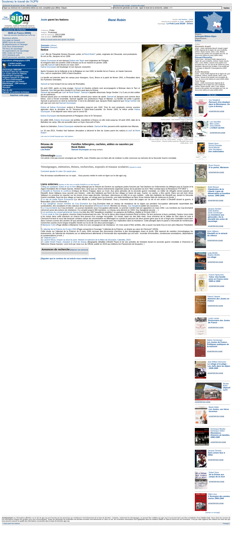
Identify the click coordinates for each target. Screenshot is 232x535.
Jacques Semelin (214, 209)
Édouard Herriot (102, 206)
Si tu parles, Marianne (218, 167)
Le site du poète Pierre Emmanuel (58, 199)
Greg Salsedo (215, 126)
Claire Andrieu (213, 211)
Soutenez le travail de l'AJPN (20, 1)
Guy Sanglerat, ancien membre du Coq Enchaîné (65, 204)
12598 (191, 19)
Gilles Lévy (212, 494)
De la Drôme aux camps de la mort (217, 475)
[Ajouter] (59, 156)
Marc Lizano (214, 124)
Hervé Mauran (214, 147)
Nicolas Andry (226, 385)
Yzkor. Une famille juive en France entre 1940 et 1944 (218, 279)
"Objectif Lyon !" (50, 238)
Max (42, 73)
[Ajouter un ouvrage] (212, 512)
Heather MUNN (214, 255)
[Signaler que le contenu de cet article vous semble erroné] (68, 258)
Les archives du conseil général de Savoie (60, 212)
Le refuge (212, 257)
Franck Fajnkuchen (216, 275)
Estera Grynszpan (48, 116)
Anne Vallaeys (213, 231)
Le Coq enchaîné (49, 208)
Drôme (198, 40)
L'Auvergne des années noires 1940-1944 (219, 497)
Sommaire (45, 45)
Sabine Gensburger (214, 340)
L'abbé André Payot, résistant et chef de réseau (65, 242)
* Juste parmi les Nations (11, 523)
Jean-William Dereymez (217, 362)
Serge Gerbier (131, 101)
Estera (43, 107)
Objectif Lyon (226, 389)
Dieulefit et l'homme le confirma (57, 191)
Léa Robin (45, 149)
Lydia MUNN (212, 253)
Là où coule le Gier (50, 214)
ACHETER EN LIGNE (216, 111)
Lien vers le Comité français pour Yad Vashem (57, 136)
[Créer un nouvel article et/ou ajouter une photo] (58, 40)
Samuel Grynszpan (67, 103)
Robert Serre (213, 144)
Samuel (51, 65)
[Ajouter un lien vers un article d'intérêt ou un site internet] (79, 184)
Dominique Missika (217, 429)
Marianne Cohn (49, 225)
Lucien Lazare (213, 318)
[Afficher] (53, 45)
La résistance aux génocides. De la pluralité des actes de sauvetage (218, 218)
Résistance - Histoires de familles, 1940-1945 (220, 435)
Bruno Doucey (214, 165)
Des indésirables (216, 151)
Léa (180, 118)
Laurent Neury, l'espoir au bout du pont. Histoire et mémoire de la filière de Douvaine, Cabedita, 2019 (86, 240)
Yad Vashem (182, 19)
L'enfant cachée (217, 128)
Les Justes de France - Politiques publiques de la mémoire (218, 344)
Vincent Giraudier (215, 145)
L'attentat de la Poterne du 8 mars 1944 (59, 229)
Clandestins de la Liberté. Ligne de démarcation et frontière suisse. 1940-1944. (219, 192)
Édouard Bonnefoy (203, 57)
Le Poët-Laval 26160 (176, 23)
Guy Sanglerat (214, 100)
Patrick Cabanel (214, 297)
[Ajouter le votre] (135, 167)
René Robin (188, 118)
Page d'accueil (5, 18)
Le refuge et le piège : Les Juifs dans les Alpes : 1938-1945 (219, 366)
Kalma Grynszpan (48, 60)
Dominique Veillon (217, 431)
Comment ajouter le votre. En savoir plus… (59, 171)
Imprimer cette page (19, 95)
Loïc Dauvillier (215, 122)
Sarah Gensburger (215, 213)
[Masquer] (53, 47)
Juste (44, 19)
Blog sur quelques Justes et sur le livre (59, 187)
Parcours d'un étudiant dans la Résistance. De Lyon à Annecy (219, 104)
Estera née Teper (77, 60)
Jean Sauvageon (215, 149)
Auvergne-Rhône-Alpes (205, 36)
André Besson (213, 187)
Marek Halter (214, 407)
